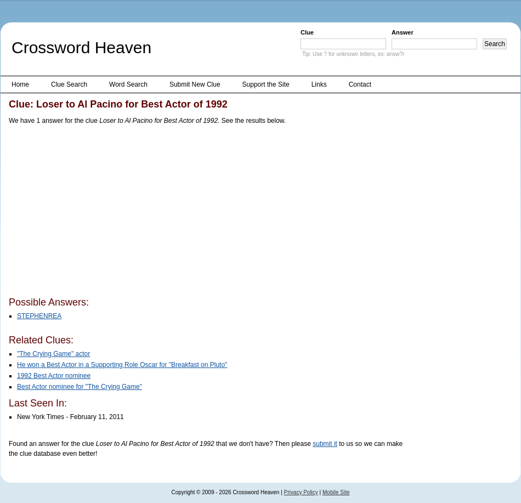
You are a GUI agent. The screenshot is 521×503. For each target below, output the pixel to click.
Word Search (128, 84)
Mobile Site (335, 492)
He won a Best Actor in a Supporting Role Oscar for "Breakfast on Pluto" (122, 365)
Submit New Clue (194, 84)
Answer (403, 32)
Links (319, 84)
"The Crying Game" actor (53, 354)
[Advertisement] (152, 213)
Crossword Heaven (81, 47)
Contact (360, 84)
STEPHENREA (39, 316)
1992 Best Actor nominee (53, 376)
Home (20, 84)
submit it (325, 444)
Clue (307, 32)
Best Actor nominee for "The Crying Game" (79, 387)
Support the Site (266, 84)
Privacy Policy (301, 492)
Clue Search (69, 84)
